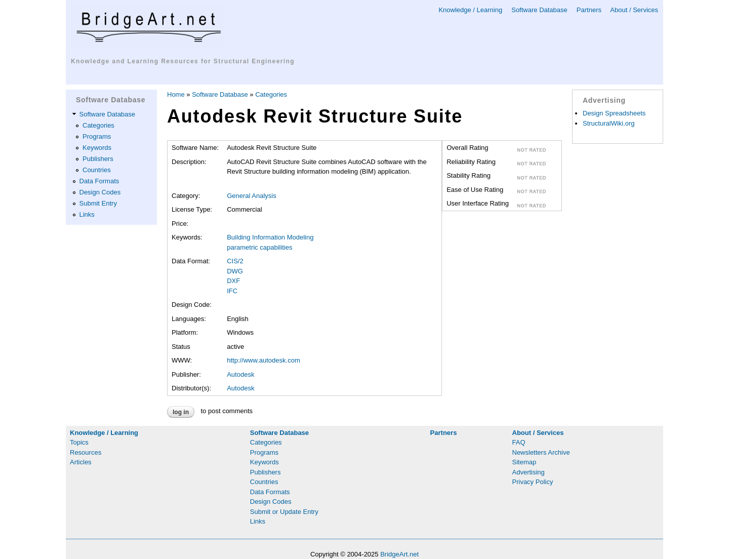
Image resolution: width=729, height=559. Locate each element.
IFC (232, 291)
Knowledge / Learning (470, 10)
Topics (79, 442)
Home (176, 94)
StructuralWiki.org (609, 123)
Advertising (528, 472)
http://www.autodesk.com (263, 360)
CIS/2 (235, 261)
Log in (181, 412)
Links (87, 214)
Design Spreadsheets (614, 113)
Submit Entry (98, 203)
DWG (235, 271)
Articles (81, 462)
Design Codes (100, 192)
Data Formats (99, 181)
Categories (98, 125)
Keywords (97, 147)
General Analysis (251, 195)
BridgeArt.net (399, 554)
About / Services (634, 10)
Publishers (98, 159)
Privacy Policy (532, 482)
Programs (97, 136)
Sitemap (524, 462)
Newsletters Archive (541, 452)
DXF (233, 281)
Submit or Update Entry (284, 511)
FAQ (518, 442)
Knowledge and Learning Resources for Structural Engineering (183, 61)
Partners (589, 10)
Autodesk (240, 374)
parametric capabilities (259, 247)
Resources (85, 452)
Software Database (539, 10)
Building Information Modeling (270, 237)
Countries (97, 170)
